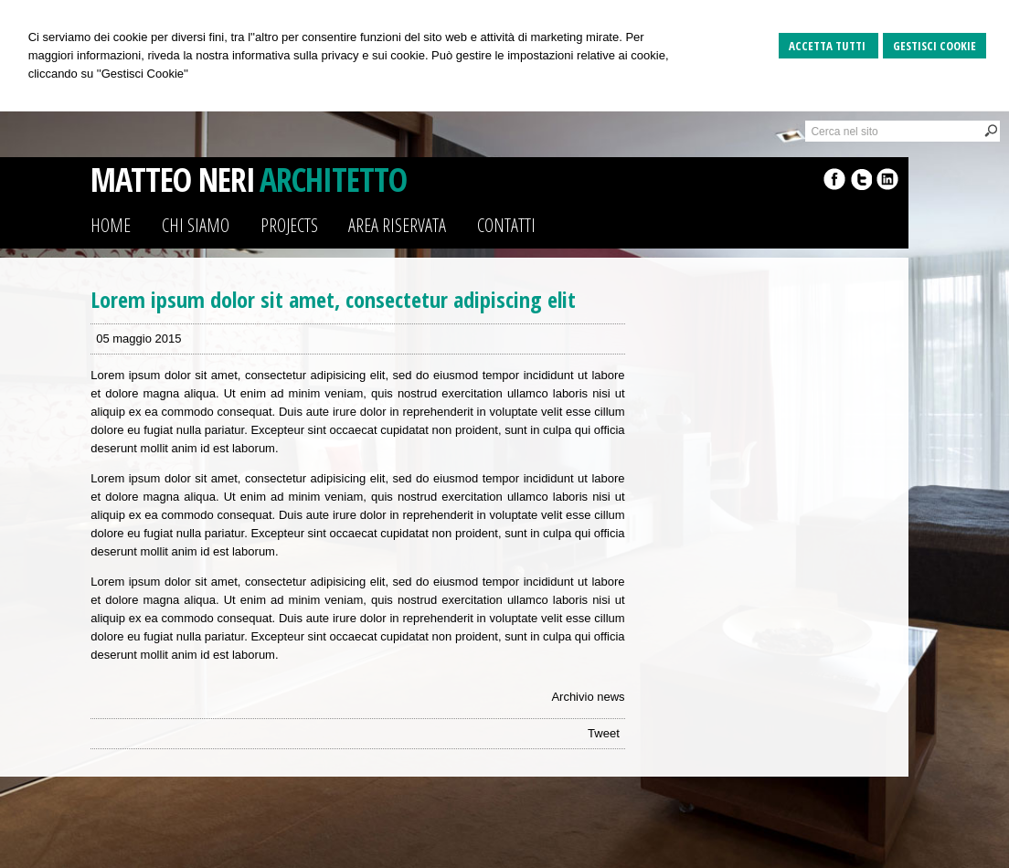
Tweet (604, 733)
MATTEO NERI (172, 179)
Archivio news (587, 697)
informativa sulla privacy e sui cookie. (330, 55)
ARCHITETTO (333, 179)
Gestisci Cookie (934, 45)
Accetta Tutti (828, 45)
